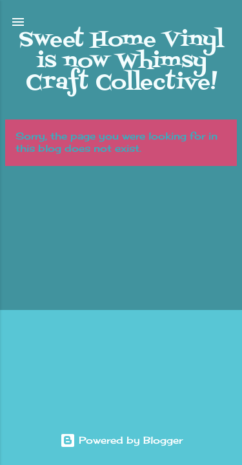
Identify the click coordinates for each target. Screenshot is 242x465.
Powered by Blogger (121, 440)
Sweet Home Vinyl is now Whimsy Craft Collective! (121, 61)
